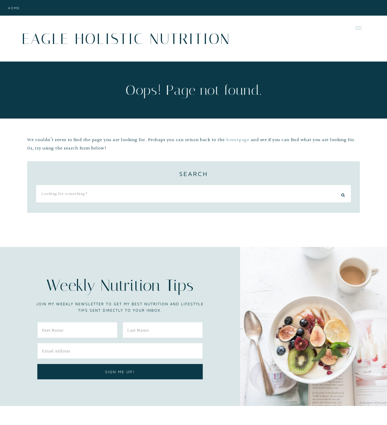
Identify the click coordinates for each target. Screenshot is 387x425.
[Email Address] (120, 351)
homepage (237, 140)
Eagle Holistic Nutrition (126, 39)
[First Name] (77, 330)
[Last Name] (163, 330)
